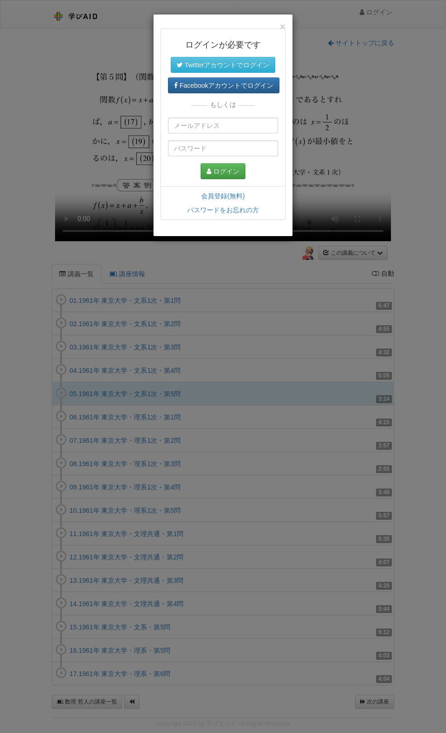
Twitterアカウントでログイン (223, 65)
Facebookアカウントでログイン (223, 85)
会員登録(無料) (222, 196)
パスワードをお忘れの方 (223, 210)
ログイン (223, 171)
